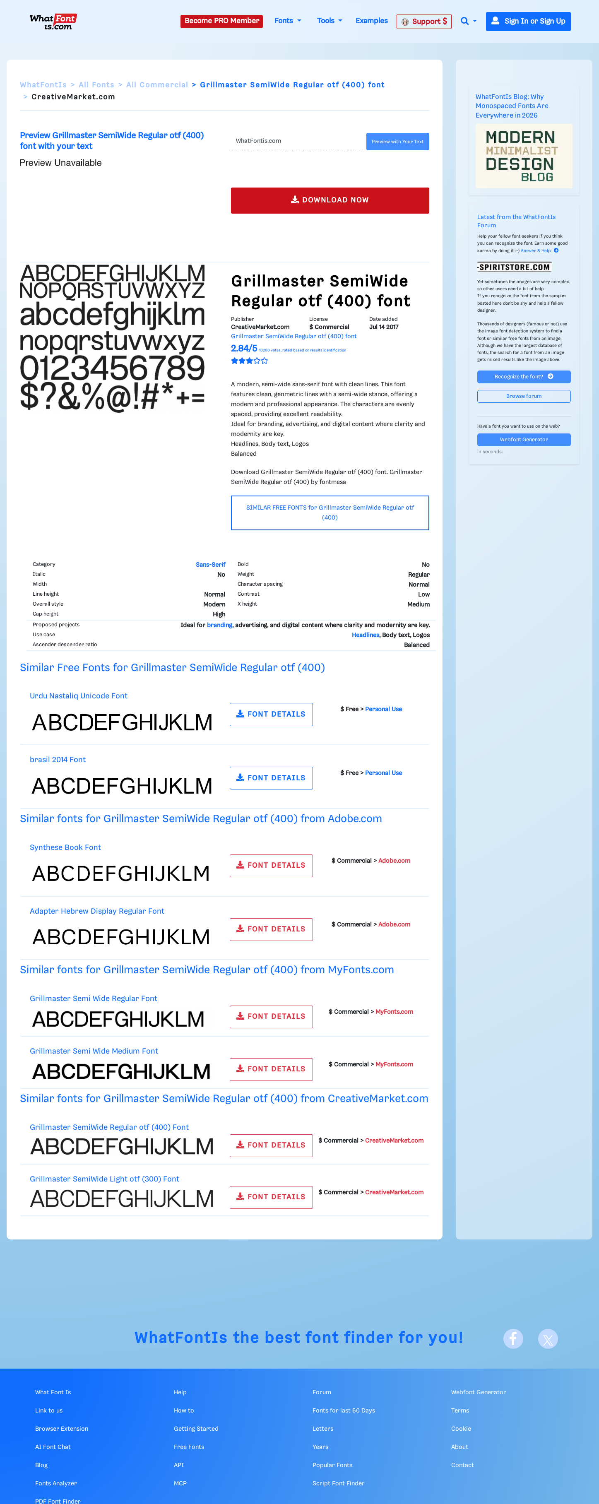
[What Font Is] (53, 21)
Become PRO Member (222, 21)
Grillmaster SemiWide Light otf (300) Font (104, 1179)
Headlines (365, 635)
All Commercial (157, 85)
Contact (462, 1465)
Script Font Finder (339, 1483)
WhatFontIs (43, 85)
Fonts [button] (284, 21)
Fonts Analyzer (56, 1483)
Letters (323, 1429)
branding (219, 625)
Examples (372, 21)
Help (180, 1392)
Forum (322, 1392)
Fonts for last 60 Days (344, 1411)
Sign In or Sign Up (528, 21)
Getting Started (196, 1429)
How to (184, 1411)
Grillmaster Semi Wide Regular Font (93, 999)
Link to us (49, 1411)
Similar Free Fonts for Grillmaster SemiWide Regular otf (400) (172, 668)
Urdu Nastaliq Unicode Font (78, 696)
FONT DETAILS (271, 714)
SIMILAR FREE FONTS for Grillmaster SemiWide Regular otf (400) (330, 513)
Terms (460, 1411)
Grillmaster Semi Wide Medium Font (94, 1051)
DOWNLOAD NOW (330, 199)
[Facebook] (513, 1339)
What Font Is (53, 1392)
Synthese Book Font (65, 848)
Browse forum (524, 396)
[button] (469, 21)
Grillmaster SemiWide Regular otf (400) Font (109, 1127)
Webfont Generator (524, 440)
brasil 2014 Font (58, 760)
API (179, 1465)
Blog (41, 1465)
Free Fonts (189, 1447)
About (459, 1447)
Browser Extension (61, 1429)
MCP (180, 1483)
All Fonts (97, 85)
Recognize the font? (524, 376)
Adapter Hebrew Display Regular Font (97, 911)
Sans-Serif (210, 565)
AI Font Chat (53, 1447)
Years (320, 1447)
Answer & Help (540, 250)
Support (424, 21)
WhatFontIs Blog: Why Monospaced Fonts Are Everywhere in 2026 (512, 106)
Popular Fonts (332, 1465)
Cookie (461, 1429)
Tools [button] (327, 21)
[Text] (297, 141)
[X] (548, 1339)
